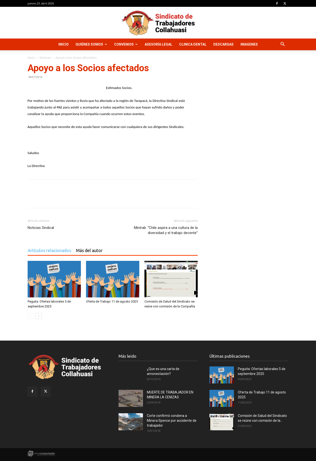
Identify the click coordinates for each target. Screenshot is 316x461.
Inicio (63, 44)
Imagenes (249, 44)
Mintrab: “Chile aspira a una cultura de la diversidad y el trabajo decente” (166, 230)
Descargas (223, 44)
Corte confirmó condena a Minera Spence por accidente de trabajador (171, 420)
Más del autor (89, 250)
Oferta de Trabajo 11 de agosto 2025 (112, 301)
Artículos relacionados (49, 250)
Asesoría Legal (158, 44)
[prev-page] (31, 316)
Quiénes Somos (91, 44)
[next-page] (38, 316)
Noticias (45, 58)
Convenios (126, 44)
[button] (283, 44)
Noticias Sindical (41, 228)
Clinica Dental (193, 44)
